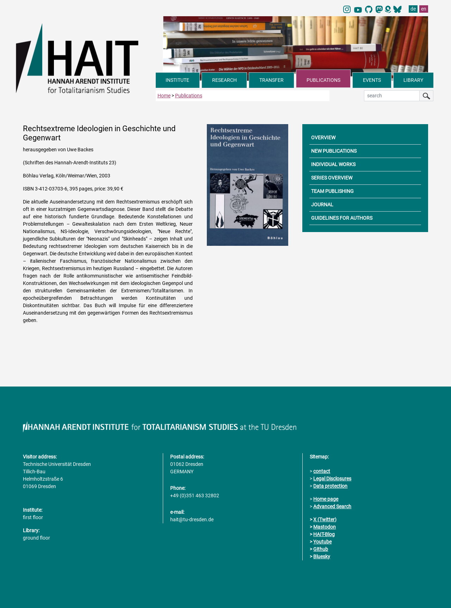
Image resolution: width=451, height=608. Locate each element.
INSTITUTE (177, 80)
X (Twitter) (324, 519)
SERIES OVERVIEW (331, 177)
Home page (325, 498)
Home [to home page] (164, 95)
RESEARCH (224, 80)
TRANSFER (271, 80)
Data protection (330, 485)
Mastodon (324, 526)
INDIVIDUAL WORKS (333, 164)
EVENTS (372, 80)
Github (320, 549)
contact (321, 471)
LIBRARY (413, 80)
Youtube (322, 541)
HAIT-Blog (324, 534)
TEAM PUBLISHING (332, 191)
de (413, 9)
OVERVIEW (323, 137)
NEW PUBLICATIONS (334, 150)
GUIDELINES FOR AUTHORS (341, 217)
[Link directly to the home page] (86, 58)
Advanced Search (332, 506)
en (423, 9)
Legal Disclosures (332, 478)
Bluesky (321, 556)
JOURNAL (322, 204)
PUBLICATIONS (323, 80)
